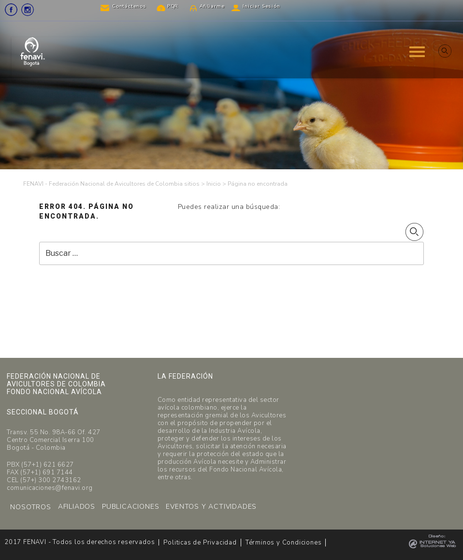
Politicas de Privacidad (199, 542)
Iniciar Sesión (261, 6)
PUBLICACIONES (130, 506)
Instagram (27, 9)
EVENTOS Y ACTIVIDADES (211, 506)
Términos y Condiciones (284, 542)
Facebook (11, 9)
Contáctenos (129, 6)
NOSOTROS (30, 507)
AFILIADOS (76, 506)
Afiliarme (212, 6)
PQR (172, 6)
